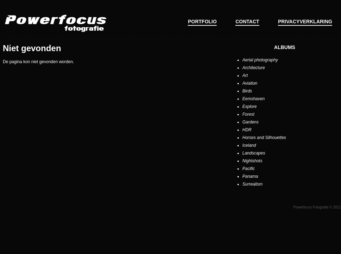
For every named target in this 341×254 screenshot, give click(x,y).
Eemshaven (253, 98)
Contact (247, 21)
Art (245, 75)
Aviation (249, 83)
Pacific (248, 168)
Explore (249, 106)
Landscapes (253, 153)
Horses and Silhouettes (264, 137)
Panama (250, 176)
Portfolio (202, 21)
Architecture (253, 67)
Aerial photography (260, 60)
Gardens (250, 122)
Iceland (249, 145)
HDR (247, 129)
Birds (247, 91)
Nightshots (252, 160)
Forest (248, 114)
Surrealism (252, 184)
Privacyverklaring (305, 21)
